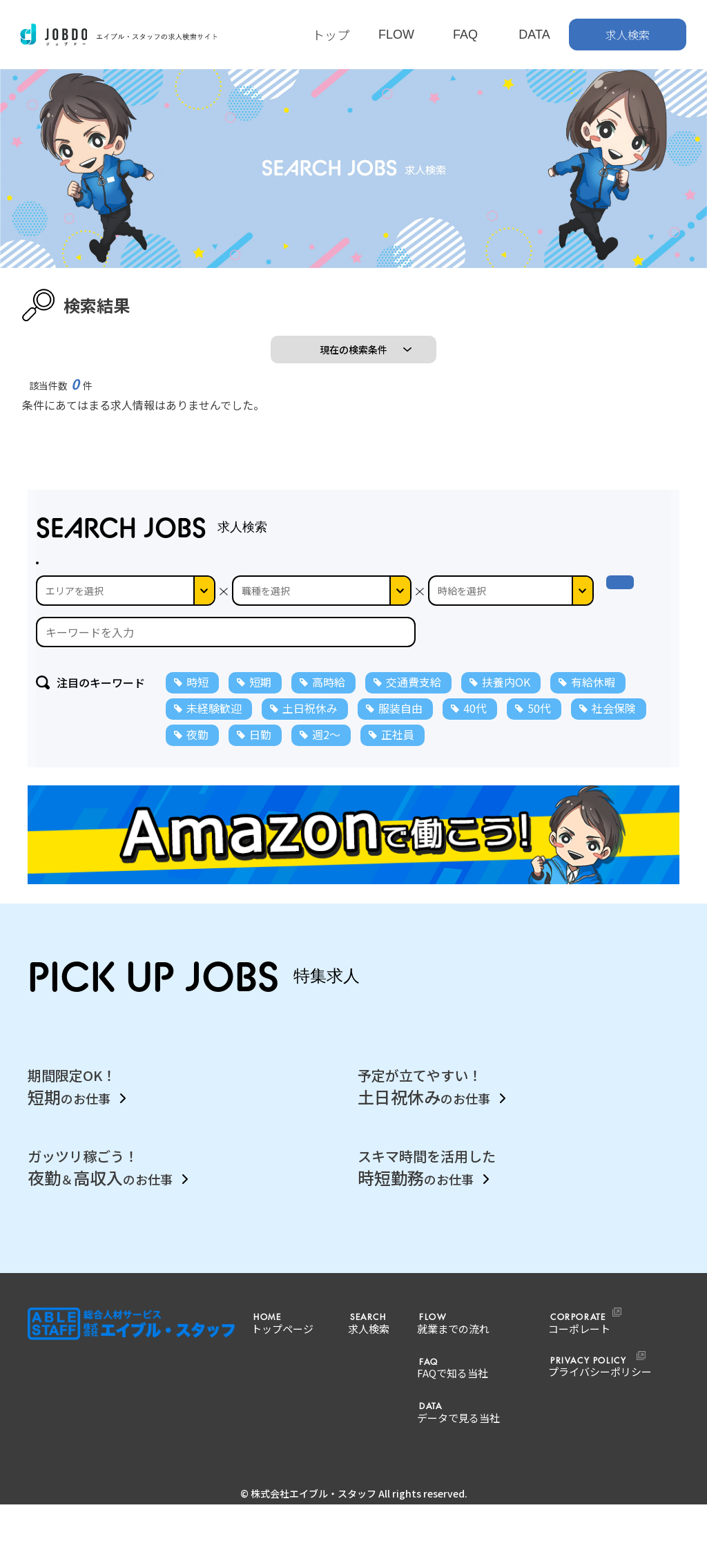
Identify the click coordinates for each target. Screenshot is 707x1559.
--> (511, 618)
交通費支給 (413, 709)
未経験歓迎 (214, 735)
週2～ (326, 762)
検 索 (632, 618)
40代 (475, 735)
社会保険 (614, 735)
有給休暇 (593, 709)
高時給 (328, 709)
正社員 (397, 762)
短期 (260, 709)
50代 (539, 735)
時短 (197, 709)
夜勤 (197, 762)
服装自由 (400, 735)
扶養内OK (506, 709)
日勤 (260, 762)
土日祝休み (310, 735)
